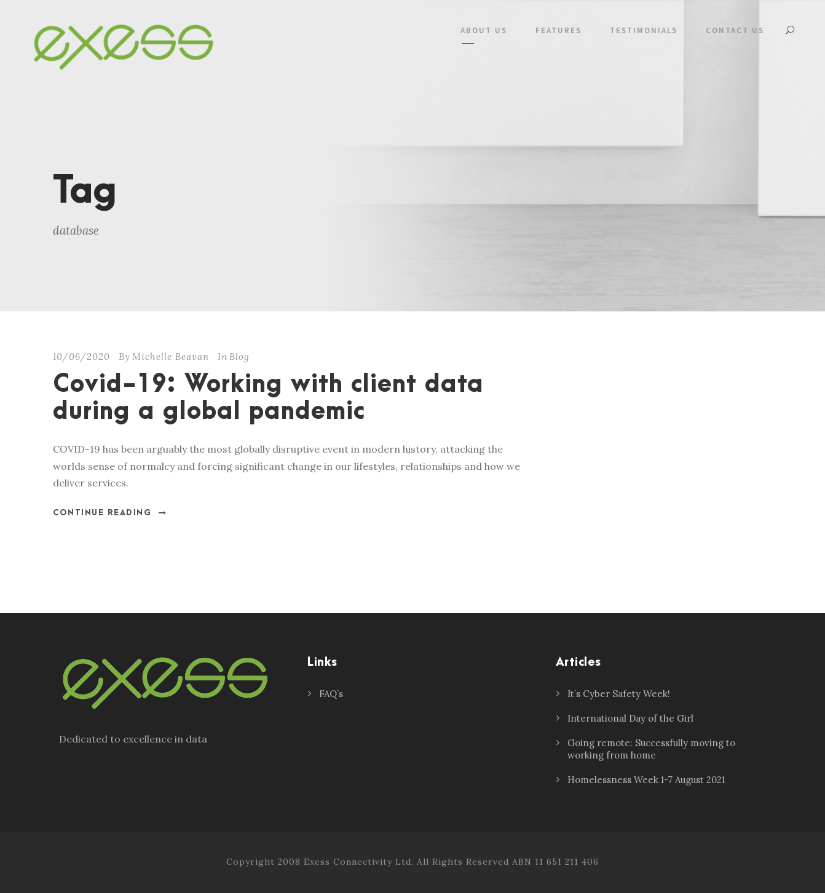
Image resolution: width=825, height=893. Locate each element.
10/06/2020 (81, 356)
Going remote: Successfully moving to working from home (651, 749)
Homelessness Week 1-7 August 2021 (646, 780)
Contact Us (735, 30)
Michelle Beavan (170, 356)
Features (558, 30)
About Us (483, 30)
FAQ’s (331, 694)
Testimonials (643, 30)
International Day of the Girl (630, 718)
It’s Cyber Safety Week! (618, 694)
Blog (239, 356)
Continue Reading (110, 513)
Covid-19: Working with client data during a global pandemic (268, 398)
